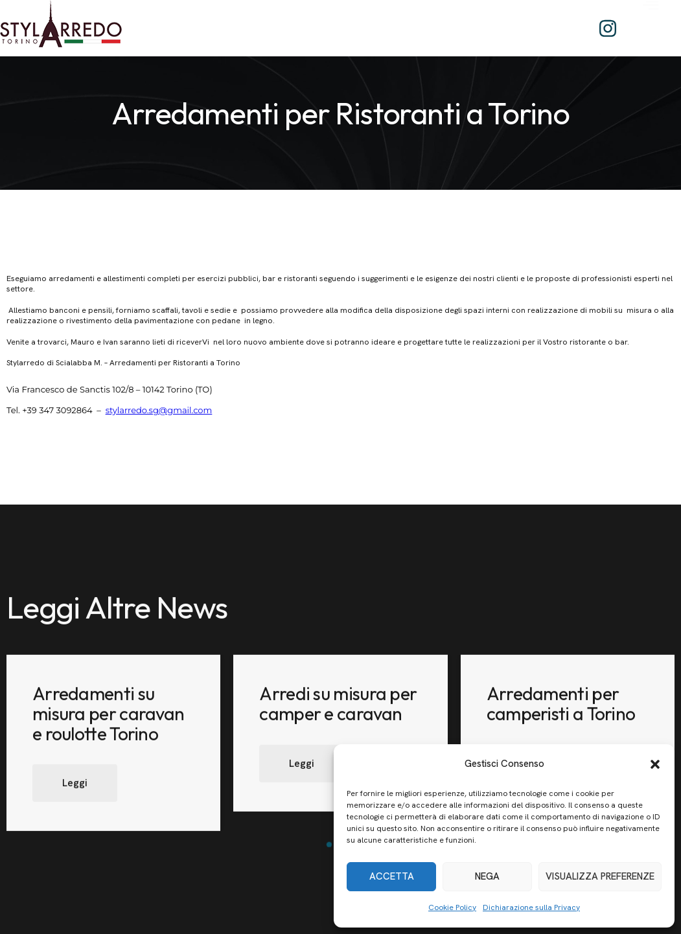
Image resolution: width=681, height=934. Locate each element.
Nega (487, 876)
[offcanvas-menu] (650, 25)
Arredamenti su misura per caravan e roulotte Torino (108, 728)
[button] (655, 764)
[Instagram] (608, 28)
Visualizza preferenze (600, 876)
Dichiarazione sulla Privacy (531, 907)
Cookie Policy (452, 907)
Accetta (391, 876)
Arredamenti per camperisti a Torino (561, 718)
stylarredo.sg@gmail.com (159, 410)
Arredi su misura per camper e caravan (338, 718)
